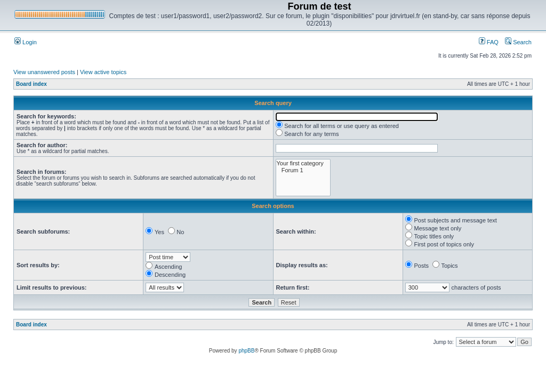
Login (25, 42)
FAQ (489, 42)
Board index (31, 84)
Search (518, 42)
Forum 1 (303, 170)
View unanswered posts (44, 72)
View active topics (103, 72)
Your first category (303, 163)
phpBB (246, 351)
